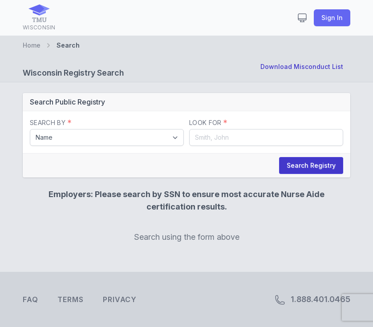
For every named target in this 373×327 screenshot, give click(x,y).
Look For (208, 122)
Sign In (332, 17)
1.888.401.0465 (312, 300)
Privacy (120, 299)
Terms (70, 299)
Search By (50, 122)
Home (32, 45)
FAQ (30, 299)
